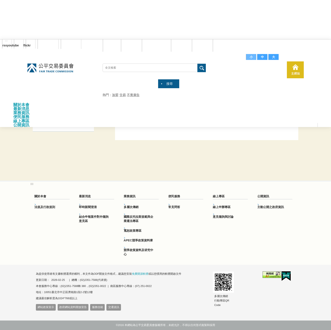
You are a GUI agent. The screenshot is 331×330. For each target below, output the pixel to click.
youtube (16, 45)
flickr (28, 45)
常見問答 (180, 45)
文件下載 (201, 45)
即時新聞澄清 (88, 207)
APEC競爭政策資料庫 (138, 240)
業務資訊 (21, 113)
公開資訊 (21, 125)
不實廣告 (133, 95)
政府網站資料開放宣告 (73, 307)
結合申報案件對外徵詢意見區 (94, 219)
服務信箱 (222, 45)
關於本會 (21, 105)
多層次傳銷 (131, 207)
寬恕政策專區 (132, 230)
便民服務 (21, 117)
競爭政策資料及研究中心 (138, 252)
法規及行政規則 (44, 207)
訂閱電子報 (48, 44)
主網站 (295, 69)
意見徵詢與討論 (223, 216)
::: (6, 40)
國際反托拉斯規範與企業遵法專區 (138, 219)
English (69, 44)
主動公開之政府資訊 (270, 207)
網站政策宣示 (46, 307)
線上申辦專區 (222, 207)
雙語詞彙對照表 (155, 45)
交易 (122, 95)
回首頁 (111, 45)
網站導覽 (130, 45)
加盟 (115, 95)
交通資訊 (113, 307)
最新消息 (21, 109)
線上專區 (21, 121)
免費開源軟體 (140, 273)
